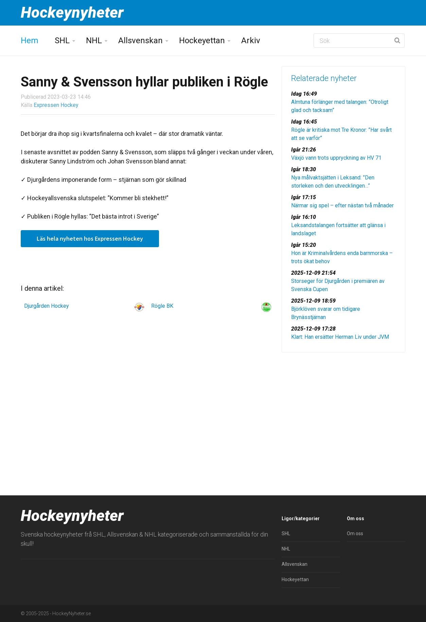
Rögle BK (162, 306)
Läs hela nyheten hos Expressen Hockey (90, 238)
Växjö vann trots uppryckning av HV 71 (336, 158)
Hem (29, 40)
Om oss (355, 533)
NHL (94, 40)
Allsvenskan (140, 40)
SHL (62, 40)
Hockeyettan (202, 40)
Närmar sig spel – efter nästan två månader (342, 205)
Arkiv (250, 40)
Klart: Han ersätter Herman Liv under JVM (340, 337)
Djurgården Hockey (46, 306)
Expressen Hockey (56, 105)
